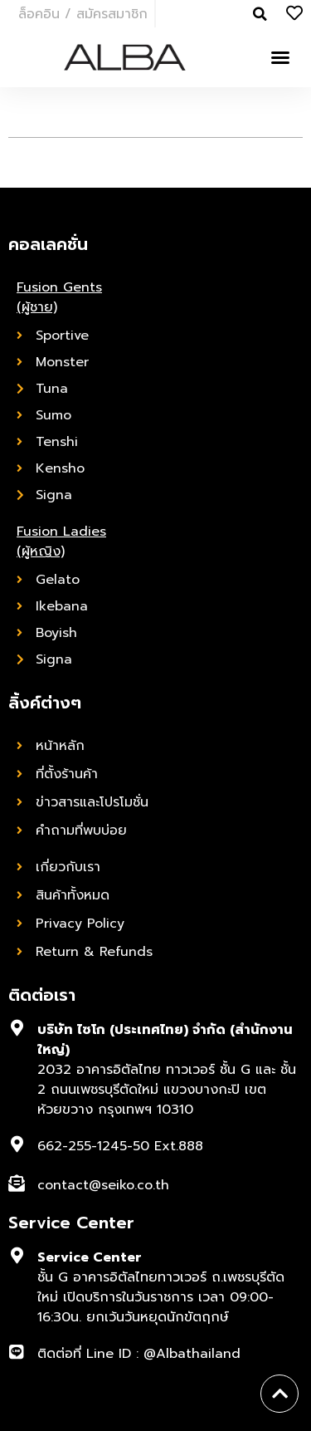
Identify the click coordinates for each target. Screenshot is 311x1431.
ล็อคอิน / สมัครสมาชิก (83, 14)
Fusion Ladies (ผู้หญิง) (61, 541)
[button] (280, 57)
